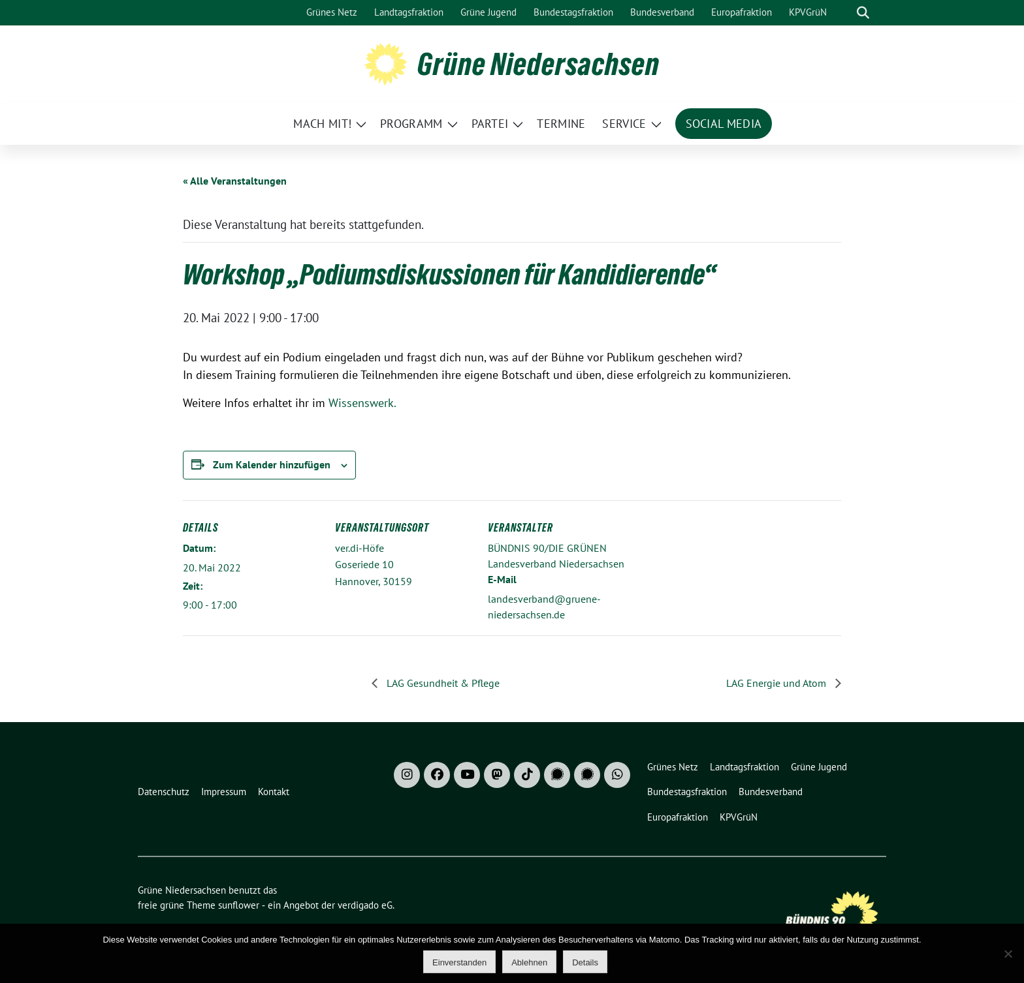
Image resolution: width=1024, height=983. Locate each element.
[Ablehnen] (1007, 953)
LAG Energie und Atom (777, 682)
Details (585, 962)
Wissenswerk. (362, 402)
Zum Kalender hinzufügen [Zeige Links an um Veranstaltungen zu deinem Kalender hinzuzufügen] (271, 464)
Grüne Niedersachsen (538, 64)
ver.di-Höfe (359, 547)
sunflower (238, 905)
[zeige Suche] (863, 12)
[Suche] (844, 12)
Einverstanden (459, 962)
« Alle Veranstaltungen (235, 180)
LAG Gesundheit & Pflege (442, 682)
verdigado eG (365, 905)
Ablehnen (529, 962)
